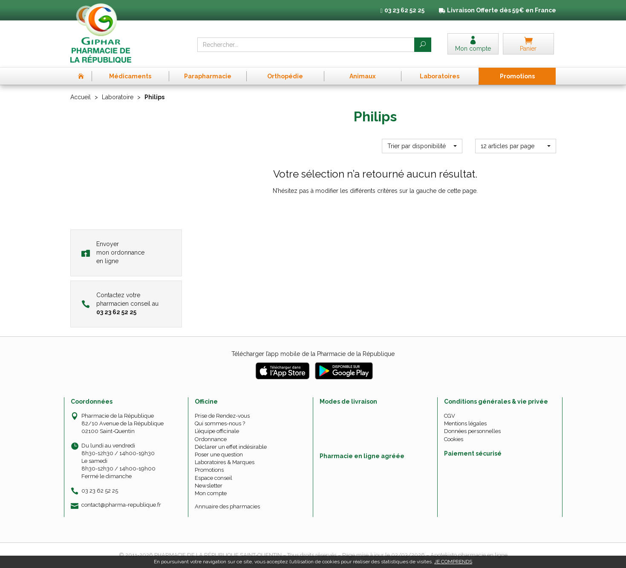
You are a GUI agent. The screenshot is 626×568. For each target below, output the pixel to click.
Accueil (80, 97)
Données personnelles (472, 431)
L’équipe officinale (217, 431)
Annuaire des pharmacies (227, 506)
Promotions (209, 470)
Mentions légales (465, 423)
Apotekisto (469, 555)
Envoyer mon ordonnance (112, 252)
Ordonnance (211, 439)
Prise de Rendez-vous (222, 416)
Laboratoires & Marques (224, 462)
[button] (422, 146)
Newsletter (208, 485)
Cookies (453, 439)
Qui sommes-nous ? (220, 423)
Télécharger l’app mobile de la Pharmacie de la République (313, 353)
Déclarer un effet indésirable (231, 447)
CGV (449, 416)
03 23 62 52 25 (99, 491)
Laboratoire (117, 97)
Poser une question (219, 454)
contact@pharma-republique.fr (121, 505)
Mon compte (211, 493)
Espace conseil (213, 478)
